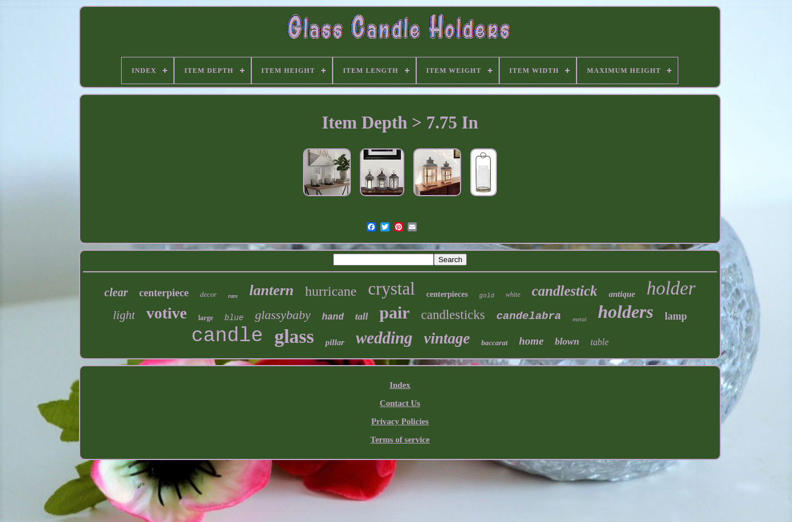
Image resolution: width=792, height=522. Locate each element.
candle (227, 336)
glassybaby (282, 315)
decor (208, 294)
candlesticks (453, 315)
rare (233, 296)
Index (399, 385)
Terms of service (399, 439)
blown (567, 341)
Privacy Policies (400, 421)
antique (622, 294)
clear (116, 292)
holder (670, 288)
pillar (334, 342)
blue (234, 317)
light (124, 315)
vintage (447, 338)
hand (332, 317)
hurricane (331, 291)
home (531, 341)
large (205, 318)
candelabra (528, 316)
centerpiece (164, 293)
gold (486, 295)
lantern (271, 290)
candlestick (564, 291)
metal (579, 319)
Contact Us (400, 403)
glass (294, 336)
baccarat (495, 342)
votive (166, 313)
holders (625, 311)
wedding (384, 338)
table (600, 342)
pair (394, 312)
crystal (391, 289)
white (512, 295)
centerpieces (447, 294)
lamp (676, 316)
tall (361, 316)
